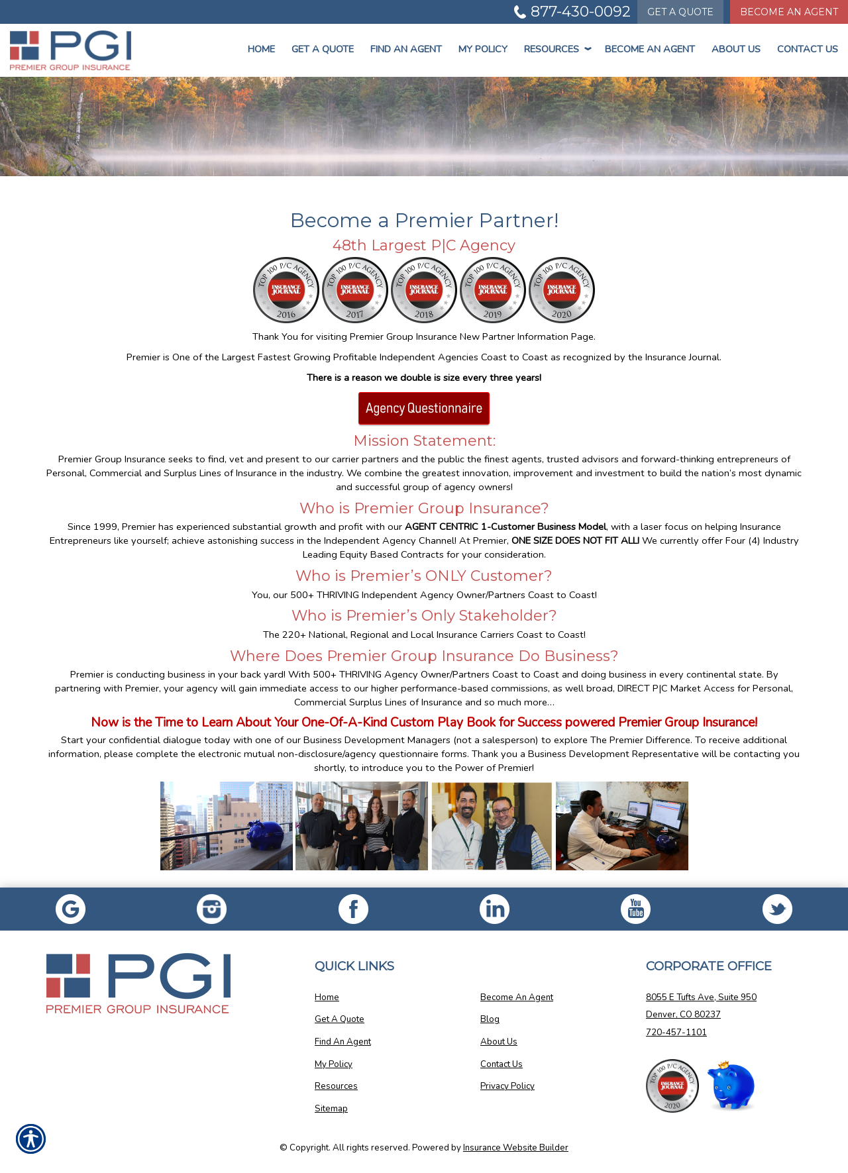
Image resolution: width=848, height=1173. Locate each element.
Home (261, 49)
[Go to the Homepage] (70, 50)
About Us (736, 49)
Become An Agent (650, 49)
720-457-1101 (676, 1033)
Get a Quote (323, 49)
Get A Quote (339, 1019)
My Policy (482, 49)
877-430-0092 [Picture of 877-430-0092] (581, 12)
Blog (490, 1019)
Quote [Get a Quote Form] (680, 12)
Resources (556, 49)
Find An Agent (406, 49)
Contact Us (807, 49)
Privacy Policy (507, 1086)
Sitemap (331, 1109)
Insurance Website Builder (515, 1148)
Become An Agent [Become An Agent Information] (789, 12)
